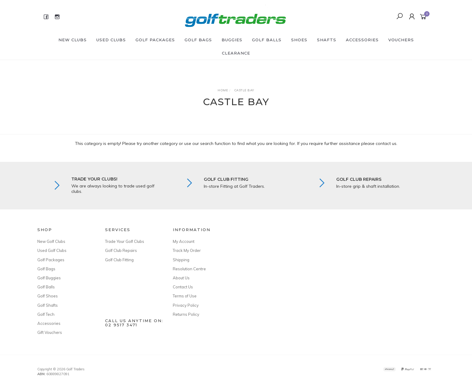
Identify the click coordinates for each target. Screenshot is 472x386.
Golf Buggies (49, 277)
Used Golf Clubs (52, 250)
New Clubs (72, 39)
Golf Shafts (47, 305)
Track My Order (187, 250)
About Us (181, 277)
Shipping (181, 259)
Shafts (326, 39)
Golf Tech (45, 314)
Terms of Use (185, 295)
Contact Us (183, 286)
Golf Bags (198, 39)
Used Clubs (111, 39)
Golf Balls (266, 39)
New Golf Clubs (51, 241)
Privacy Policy (186, 305)
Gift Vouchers (49, 332)
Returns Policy (186, 314)
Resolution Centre (189, 268)
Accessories (362, 39)
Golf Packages (155, 39)
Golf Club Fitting (119, 259)
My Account (183, 241)
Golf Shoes (47, 295)
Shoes (299, 39)
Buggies (232, 39)
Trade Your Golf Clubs (124, 241)
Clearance (236, 53)
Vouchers (401, 39)
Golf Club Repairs (121, 250)
